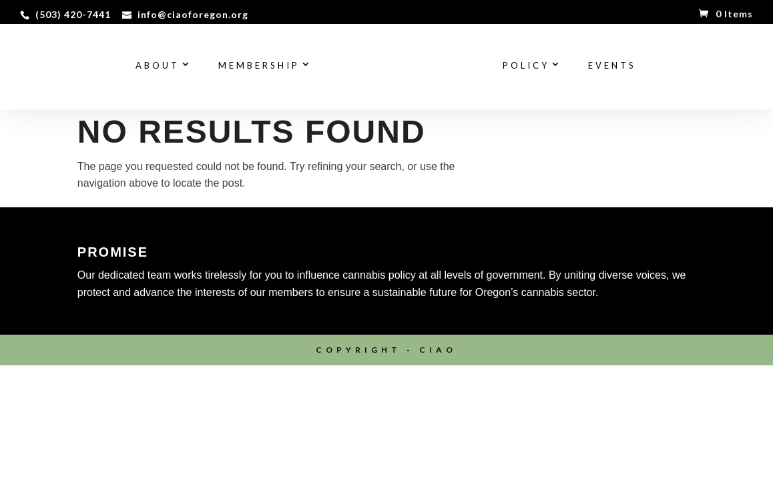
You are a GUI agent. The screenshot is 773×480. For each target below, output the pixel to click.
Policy (526, 66)
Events (612, 66)
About (158, 66)
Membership (259, 66)
